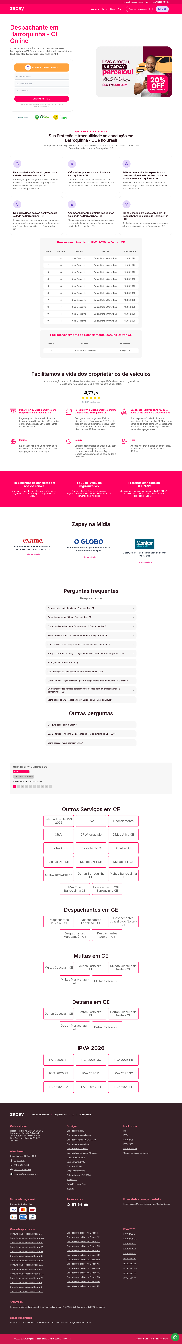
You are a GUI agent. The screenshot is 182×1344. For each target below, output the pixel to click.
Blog (112, 9)
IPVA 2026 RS (58, 1073)
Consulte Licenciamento (77, 1148)
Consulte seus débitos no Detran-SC (26, 1247)
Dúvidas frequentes (22, 1169)
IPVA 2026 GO (91, 1087)
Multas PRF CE (123, 862)
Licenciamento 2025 (76, 1157)
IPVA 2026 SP (58, 1060)
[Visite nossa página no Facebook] (74, 1205)
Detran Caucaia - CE (58, 1013)
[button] (91, 608)
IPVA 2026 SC (123, 1073)
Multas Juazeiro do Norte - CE (123, 967)
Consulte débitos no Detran (79, 1135)
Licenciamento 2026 (76, 1162)
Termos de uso (56, 105)
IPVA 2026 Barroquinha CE (74, 888)
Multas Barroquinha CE (123, 875)
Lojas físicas (19, 1160)
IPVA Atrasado (130, 1148)
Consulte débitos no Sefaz (78, 1144)
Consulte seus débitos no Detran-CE (26, 1256)
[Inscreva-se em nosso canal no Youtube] (86, 1205)
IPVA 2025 (128, 1140)
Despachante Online (76, 1171)
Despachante (60, 1115)
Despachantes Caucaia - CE (59, 921)
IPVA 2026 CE (129, 1273)
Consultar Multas (74, 1166)
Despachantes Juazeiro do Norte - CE (123, 921)
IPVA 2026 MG (91, 1060)
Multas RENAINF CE (58, 875)
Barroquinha (85, 1115)
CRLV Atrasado (91, 834)
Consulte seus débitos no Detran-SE (83, 1286)
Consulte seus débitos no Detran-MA (83, 1268)
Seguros (70, 1188)
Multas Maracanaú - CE (75, 981)
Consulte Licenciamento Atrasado (82, 1153)
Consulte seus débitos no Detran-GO (26, 1269)
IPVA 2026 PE (123, 1087)
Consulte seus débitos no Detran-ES (83, 1255)
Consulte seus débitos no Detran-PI (26, 1282)
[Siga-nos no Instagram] (80, 1205)
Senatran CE (123, 848)
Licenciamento (123, 821)
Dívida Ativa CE (123, 834)
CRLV (58, 834)
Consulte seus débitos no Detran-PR (26, 1242)
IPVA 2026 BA (58, 1087)
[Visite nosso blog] (68, 1205)
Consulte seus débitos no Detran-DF (26, 1234)
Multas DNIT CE (91, 862)
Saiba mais (100, 1307)
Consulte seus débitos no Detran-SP (83, 1237)
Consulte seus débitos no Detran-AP (26, 1260)
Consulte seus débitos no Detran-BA (83, 1250)
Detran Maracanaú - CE (75, 1027)
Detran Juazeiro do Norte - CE (123, 1013)
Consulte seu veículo (76, 1131)
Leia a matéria (33, 554)
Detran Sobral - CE (107, 1027)
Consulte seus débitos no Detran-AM (83, 1259)
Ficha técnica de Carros (77, 1184)
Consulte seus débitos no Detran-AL (83, 1264)
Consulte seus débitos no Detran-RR (26, 1287)
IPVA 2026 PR (123, 1060)
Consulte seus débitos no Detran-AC (26, 1265)
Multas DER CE (58, 862)
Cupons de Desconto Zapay (136, 1153)
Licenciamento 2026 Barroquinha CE (107, 888)
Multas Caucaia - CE (58, 967)
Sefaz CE (58, 848)
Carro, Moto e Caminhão (23, 777)
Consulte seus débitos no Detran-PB (83, 1277)
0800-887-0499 (21, 1165)
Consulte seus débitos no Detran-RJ (83, 1233)
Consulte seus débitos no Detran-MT (27, 1274)
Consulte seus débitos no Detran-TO (26, 1291)
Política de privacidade (41, 106)
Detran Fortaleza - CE (91, 1013)
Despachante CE (91, 848)
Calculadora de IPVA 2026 (58, 820)
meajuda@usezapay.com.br (26, 1174)
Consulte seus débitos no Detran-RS (83, 1241)
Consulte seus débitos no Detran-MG (27, 1238)
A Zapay (95, 9)
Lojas (104, 9)
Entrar (162, 9)
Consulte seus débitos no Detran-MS (83, 1273)
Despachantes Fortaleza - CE (91, 921)
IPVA (91, 821)
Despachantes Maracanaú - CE (75, 935)
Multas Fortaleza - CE (91, 967)
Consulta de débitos (39, 1115)
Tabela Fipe (72, 1179)
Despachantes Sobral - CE (107, 935)
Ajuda (120, 9)
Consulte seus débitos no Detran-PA (26, 1278)
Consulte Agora (42, 98)
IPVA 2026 (128, 1144)
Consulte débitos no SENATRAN (81, 1140)
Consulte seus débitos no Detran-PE (26, 1251)
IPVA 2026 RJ (91, 1073)
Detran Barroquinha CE (90, 875)
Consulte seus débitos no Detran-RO (83, 1281)
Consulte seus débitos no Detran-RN (83, 1246)
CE (73, 1115)
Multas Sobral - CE (107, 981)
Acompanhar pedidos (139, 9)
